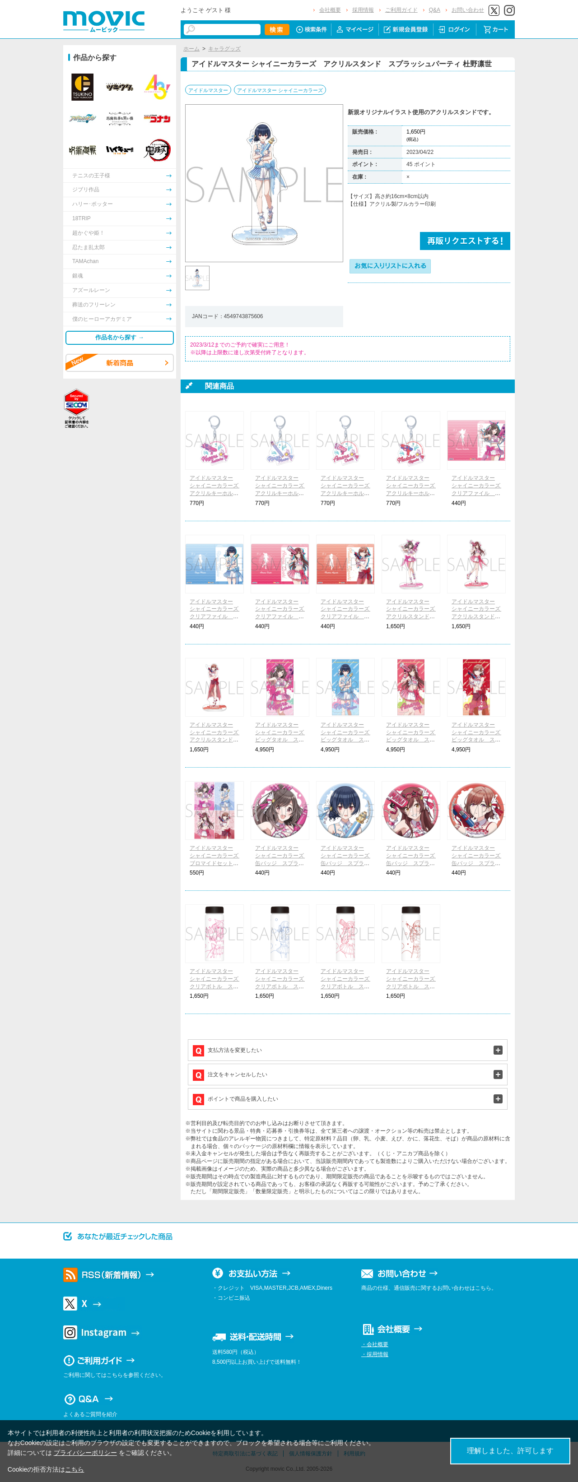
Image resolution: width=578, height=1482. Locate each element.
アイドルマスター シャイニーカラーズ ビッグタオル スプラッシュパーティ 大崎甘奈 (413, 740)
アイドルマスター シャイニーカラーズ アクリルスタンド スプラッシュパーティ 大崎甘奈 (479, 616)
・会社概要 (374, 1344)
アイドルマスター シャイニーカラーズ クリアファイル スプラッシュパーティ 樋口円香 (348, 616)
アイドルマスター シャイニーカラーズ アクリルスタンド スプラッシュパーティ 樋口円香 (217, 740)
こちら (74, 1469)
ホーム (191, 49)
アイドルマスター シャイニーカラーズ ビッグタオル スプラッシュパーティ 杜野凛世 (348, 740)
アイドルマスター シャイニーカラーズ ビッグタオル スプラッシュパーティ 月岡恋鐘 (282, 740)
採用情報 (363, 10)
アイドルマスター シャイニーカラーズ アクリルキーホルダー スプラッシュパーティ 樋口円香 (413, 493)
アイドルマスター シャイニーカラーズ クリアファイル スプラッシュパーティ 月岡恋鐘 (479, 493)
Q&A (434, 10)
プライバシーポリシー (85, 1452)
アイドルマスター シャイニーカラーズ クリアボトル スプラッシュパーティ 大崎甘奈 (348, 986)
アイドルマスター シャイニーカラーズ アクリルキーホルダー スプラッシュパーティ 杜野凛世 (282, 493)
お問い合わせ (468, 10)
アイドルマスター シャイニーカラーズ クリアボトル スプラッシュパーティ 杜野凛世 (282, 986)
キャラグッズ (224, 49)
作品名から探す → (119, 337)
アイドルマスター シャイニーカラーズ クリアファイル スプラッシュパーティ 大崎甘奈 (282, 616)
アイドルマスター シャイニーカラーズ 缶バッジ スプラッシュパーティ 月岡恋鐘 (282, 863)
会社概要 (330, 10)
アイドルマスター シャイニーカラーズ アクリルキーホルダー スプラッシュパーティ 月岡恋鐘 (217, 493)
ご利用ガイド (401, 10)
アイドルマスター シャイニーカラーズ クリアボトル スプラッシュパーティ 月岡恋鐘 (217, 986)
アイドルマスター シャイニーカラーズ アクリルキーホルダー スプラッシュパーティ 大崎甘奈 (348, 493)
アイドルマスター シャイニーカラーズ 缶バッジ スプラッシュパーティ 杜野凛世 (348, 863)
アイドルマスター (208, 90)
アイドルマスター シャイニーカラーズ (280, 90)
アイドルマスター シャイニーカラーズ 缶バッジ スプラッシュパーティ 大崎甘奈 (413, 863)
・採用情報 (374, 1354)
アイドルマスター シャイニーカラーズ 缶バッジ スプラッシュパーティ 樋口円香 (479, 863)
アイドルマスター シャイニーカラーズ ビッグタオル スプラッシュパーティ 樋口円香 (479, 740)
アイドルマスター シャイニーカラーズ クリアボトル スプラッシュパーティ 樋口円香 (413, 986)
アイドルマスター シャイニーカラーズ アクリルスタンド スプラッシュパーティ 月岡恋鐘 (413, 616)
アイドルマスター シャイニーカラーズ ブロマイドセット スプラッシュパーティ (217, 863)
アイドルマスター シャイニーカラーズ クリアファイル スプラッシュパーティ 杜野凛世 (217, 616)
